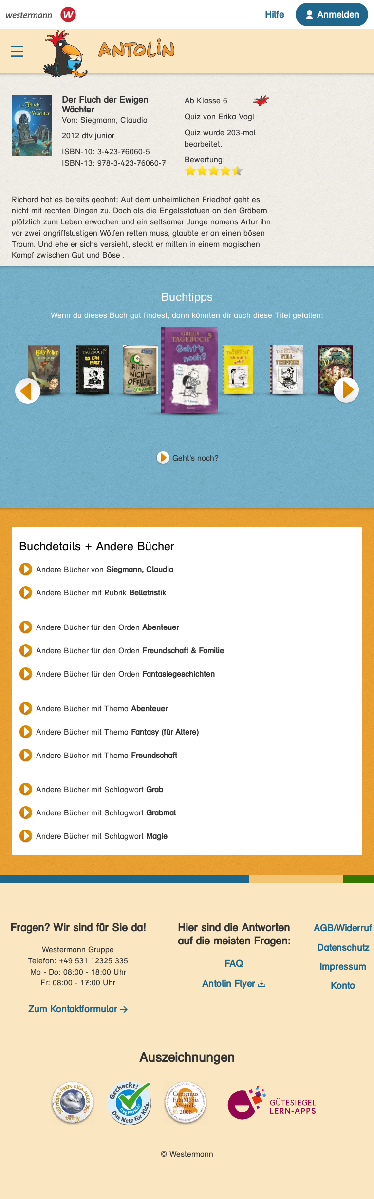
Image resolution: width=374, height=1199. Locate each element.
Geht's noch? (195, 457)
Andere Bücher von (104, 569)
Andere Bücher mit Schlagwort (99, 789)
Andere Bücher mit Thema (102, 708)
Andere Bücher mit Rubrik (101, 592)
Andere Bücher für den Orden (107, 627)
